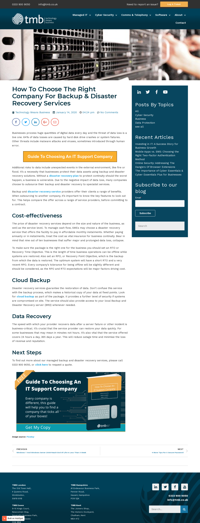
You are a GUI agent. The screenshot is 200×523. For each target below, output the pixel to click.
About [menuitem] (178, 14)
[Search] (159, 226)
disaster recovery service (44, 191)
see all (139, 126)
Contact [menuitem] (181, 22)
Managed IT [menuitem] (80, 14)
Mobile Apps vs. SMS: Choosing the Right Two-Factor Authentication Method (157, 155)
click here (41, 364)
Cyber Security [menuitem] (104, 14)
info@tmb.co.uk (48, 4)
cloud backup (25, 296)
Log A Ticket (174, 4)
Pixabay (30, 437)
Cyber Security (144, 115)
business (140, 118)
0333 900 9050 (21, 4)
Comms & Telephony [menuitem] (134, 14)
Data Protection (145, 122)
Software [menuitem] (161, 14)
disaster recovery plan (64, 175)
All (137, 111)
